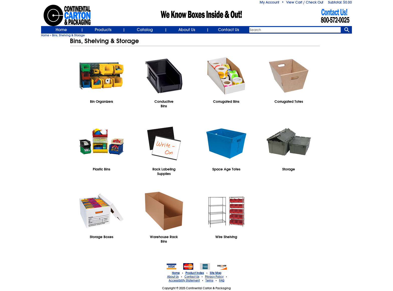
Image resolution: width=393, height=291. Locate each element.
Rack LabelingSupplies (163, 171)
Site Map (215, 273)
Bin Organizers (101, 101)
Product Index (194, 273)
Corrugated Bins (226, 101)
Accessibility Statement (184, 280)
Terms (209, 280)
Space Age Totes (226, 169)
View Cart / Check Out (304, 2)
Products (103, 29)
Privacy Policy (214, 276)
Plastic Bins (101, 169)
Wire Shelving (226, 237)
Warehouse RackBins (164, 239)
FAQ (221, 280)
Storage (288, 169)
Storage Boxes (101, 237)
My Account (269, 2)
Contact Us (228, 29)
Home (61, 29)
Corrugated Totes (288, 101)
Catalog (145, 29)
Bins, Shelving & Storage (68, 35)
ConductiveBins (163, 103)
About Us (186, 29)
